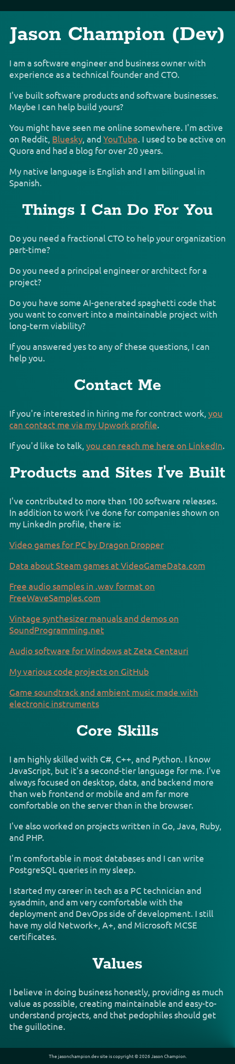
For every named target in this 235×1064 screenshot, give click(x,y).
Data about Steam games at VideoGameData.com (107, 565)
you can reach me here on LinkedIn (154, 445)
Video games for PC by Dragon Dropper (86, 544)
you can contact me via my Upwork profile (116, 419)
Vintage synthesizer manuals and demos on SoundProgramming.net (94, 624)
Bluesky (67, 138)
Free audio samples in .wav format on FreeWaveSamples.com (82, 591)
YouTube (120, 138)
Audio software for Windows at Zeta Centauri (98, 650)
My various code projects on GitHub (79, 671)
